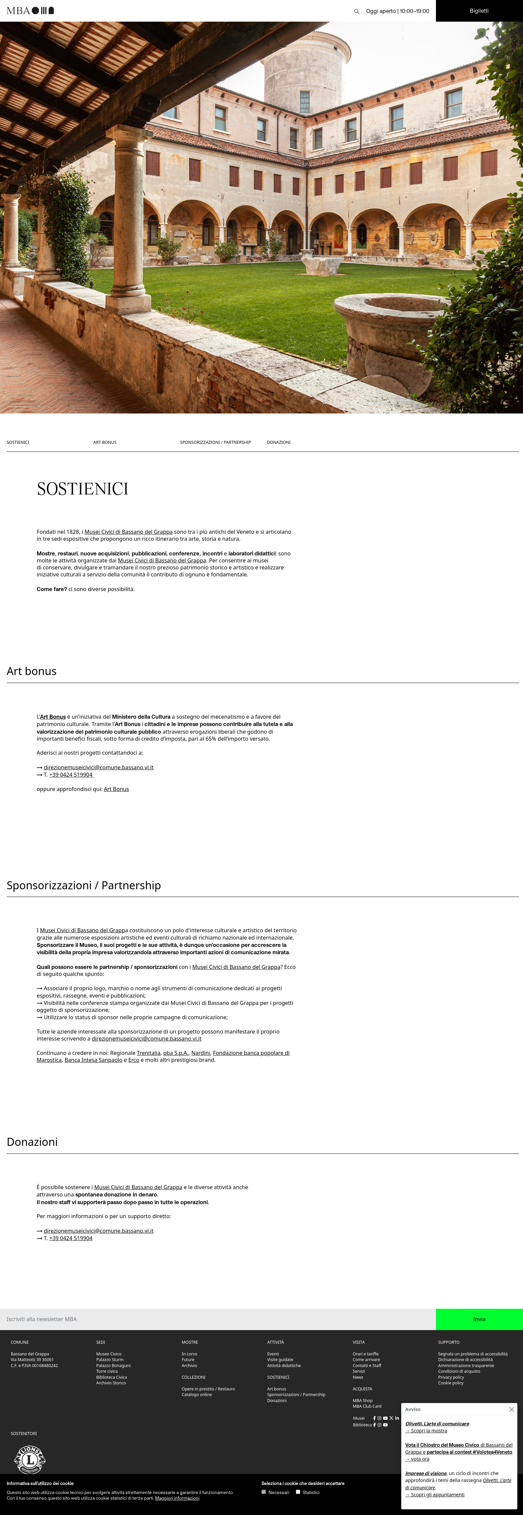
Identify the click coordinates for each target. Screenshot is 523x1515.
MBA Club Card (367, 1406)
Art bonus (104, 442)
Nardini (200, 1053)
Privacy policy (451, 1377)
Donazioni (279, 442)
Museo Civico (109, 1354)
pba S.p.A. (175, 1053)
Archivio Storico (111, 1383)
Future (188, 1359)
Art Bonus (53, 716)
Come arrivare (366, 1359)
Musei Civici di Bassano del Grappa (129, 531)
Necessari (279, 1492)
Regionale (135, 1053)
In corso (189, 1354)
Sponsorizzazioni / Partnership (215, 442)
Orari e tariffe (366, 1354)
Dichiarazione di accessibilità (465, 1359)
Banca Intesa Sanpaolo (93, 1060)
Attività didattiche (284, 1365)
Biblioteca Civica (111, 1377)
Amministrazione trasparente (466, 1365)
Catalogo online (197, 1394)
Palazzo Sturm (110, 1359)
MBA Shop (363, 1400)
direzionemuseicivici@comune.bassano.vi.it (98, 767)
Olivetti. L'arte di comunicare (437, 1423)
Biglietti (479, 10)
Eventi (273, 1354)
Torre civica (107, 1371)
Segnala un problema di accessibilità (473, 1354)
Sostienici (18, 442)
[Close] (511, 1409)
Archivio (189, 1365)
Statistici (311, 1492)
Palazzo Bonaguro (113, 1365)
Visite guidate (280, 1359)
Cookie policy (451, 1383)
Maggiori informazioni (177, 1498)
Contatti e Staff (367, 1365)
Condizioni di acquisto (459, 1371)
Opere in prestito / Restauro (208, 1389)
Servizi (359, 1371)
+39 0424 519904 (70, 774)
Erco (133, 1060)
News (358, 1377)
